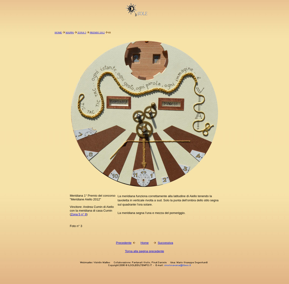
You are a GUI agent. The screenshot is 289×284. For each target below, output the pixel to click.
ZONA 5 (82, 32)
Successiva (165, 243)
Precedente (124, 243)
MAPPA (70, 32)
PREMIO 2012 (97, 32)
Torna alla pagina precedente (144, 251)
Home (145, 243)
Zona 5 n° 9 (78, 214)
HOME (58, 32)
